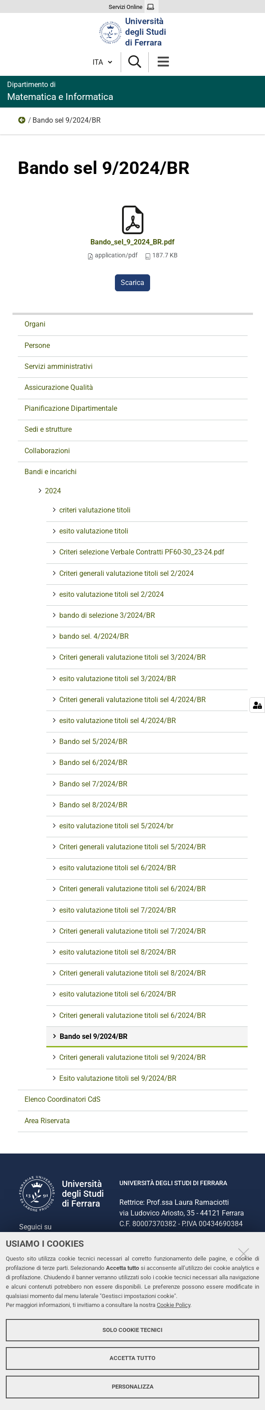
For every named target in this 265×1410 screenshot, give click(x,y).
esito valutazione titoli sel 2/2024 (110, 594)
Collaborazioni (47, 451)
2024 (22, 122)
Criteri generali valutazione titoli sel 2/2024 (125, 573)
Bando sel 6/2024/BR (92, 762)
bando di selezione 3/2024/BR (106, 615)
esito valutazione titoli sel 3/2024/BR (116, 678)
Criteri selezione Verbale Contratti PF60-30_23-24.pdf (140, 552)
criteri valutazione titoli (93, 510)
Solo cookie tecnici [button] (132, 1330)
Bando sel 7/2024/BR (92, 784)
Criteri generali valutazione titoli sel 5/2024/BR (131, 847)
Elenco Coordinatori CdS (62, 1099)
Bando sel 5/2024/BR (92, 741)
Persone (37, 345)
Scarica (132, 282)
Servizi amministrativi (58, 366)
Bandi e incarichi (50, 471)
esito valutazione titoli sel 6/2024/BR (116, 868)
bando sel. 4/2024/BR (93, 636)
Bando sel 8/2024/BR (92, 805)
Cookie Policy (173, 1305)
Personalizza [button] (133, 1386)
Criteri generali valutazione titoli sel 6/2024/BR (131, 889)
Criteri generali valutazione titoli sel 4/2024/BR (131, 699)
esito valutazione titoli (92, 531)
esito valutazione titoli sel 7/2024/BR (116, 910)
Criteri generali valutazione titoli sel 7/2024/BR (131, 931)
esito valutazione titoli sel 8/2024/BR (116, 952)
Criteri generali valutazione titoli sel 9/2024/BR (131, 1057)
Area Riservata (47, 1120)
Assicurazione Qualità (58, 387)
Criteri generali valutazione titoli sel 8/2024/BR (131, 973)
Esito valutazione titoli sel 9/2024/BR (116, 1078)
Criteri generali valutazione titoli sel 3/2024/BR (131, 657)
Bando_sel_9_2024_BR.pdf (132, 242)
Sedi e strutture (48, 429)
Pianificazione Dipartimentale (70, 408)
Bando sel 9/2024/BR (92, 1036)
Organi (34, 324)
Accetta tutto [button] (132, 1358)
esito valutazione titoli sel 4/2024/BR (116, 720)
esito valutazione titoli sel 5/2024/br (115, 826)
